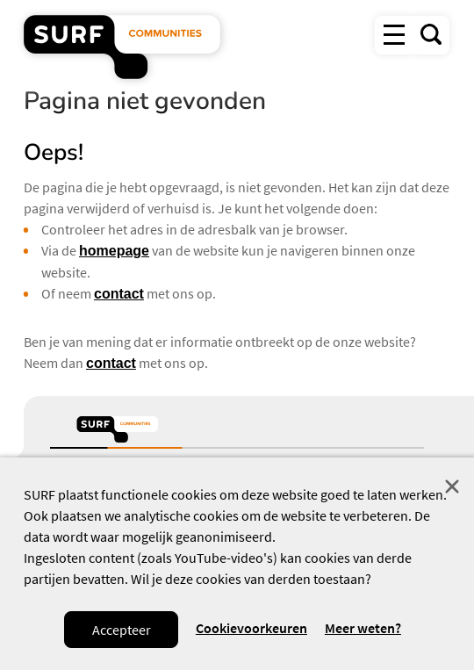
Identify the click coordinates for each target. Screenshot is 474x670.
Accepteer (121, 629)
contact (119, 293)
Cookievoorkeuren (251, 628)
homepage (114, 250)
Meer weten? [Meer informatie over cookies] (363, 628)
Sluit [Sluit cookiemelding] (452, 486)
